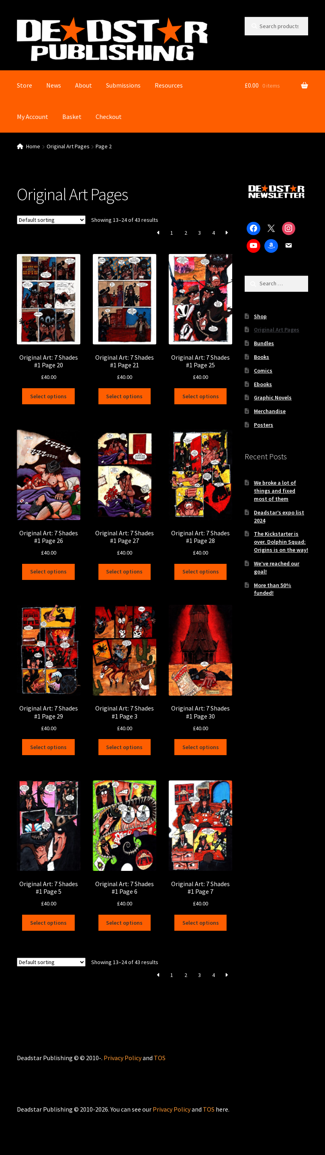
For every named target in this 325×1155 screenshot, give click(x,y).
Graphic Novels (273, 397)
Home (33, 146)
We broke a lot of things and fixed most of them (275, 490)
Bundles (264, 343)
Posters (263, 424)
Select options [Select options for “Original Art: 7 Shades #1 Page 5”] (48, 922)
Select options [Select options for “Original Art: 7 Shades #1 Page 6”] (124, 922)
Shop (260, 316)
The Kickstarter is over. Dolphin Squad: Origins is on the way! (281, 541)
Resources (169, 85)
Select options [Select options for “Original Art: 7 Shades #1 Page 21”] (124, 396)
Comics (263, 370)
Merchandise (270, 411)
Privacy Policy (122, 1057)
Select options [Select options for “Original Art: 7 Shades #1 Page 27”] (124, 571)
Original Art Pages (68, 146)
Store (24, 85)
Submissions (123, 85)
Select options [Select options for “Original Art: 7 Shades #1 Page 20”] (48, 396)
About (83, 85)
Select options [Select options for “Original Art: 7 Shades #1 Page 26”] (48, 571)
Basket (72, 117)
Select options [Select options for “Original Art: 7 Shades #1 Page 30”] (200, 747)
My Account (32, 117)
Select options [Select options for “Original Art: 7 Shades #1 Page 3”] (124, 747)
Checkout (109, 117)
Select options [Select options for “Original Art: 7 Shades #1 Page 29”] (48, 747)
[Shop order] (51, 219)
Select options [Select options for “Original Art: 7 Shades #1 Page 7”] (200, 922)
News (53, 85)
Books (261, 356)
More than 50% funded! (272, 589)
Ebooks (263, 384)
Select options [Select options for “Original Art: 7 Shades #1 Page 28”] (200, 571)
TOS (160, 1057)
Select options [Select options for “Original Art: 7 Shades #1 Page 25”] (200, 396)
